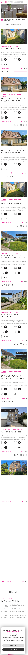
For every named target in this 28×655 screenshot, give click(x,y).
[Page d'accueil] (14, 2)
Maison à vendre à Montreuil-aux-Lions (14, 612)
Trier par (7, 24)
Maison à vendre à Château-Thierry (14, 617)
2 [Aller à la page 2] (12, 592)
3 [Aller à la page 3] (15, 592)
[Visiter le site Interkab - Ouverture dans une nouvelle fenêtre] (14, 644)
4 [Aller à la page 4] (18, 592)
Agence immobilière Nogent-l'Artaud (11, 8)
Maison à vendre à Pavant (12, 609)
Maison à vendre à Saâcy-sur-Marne (15, 615)
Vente (3, 10)
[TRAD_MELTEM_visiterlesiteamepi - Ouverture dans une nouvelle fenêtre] (8, 642)
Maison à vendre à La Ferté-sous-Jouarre (14, 605)
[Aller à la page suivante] (21, 592)
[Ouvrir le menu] (26, 2)
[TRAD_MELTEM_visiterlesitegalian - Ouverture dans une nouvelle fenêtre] (15, 642)
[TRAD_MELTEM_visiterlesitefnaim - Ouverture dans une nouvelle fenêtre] (21, 641)
